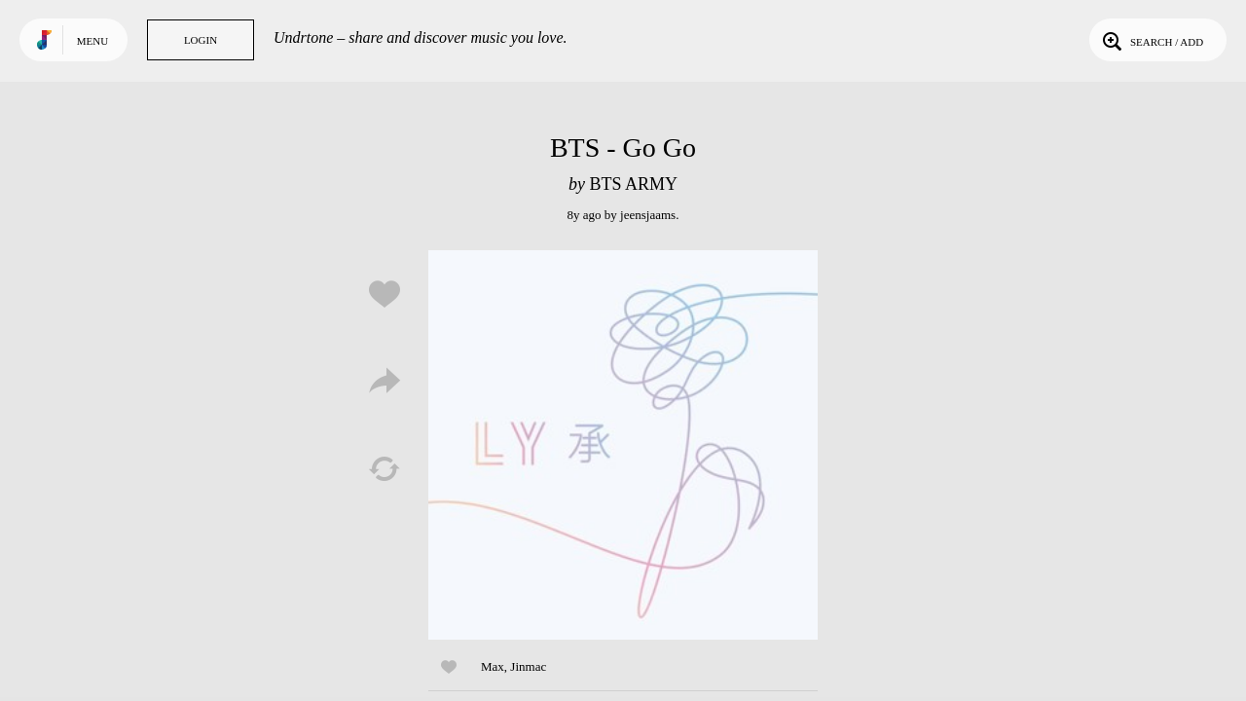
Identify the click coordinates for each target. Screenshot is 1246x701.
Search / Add (1151, 40)
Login (200, 40)
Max (492, 666)
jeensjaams (648, 214)
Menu (92, 41)
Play (623, 445)
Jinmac (528, 666)
